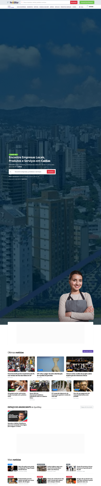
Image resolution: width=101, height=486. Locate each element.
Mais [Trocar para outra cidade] (81, 7)
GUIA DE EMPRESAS (21, 7)
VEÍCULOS (57, 7)
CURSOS (74, 7)
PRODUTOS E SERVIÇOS (66, 7)
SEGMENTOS (30, 7)
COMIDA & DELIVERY (44, 7)
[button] (8, 2)
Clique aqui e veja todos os (18, 179)
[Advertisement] (50, 334)
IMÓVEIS (52, 7)
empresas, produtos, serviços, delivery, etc (24, 176)
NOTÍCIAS (36, 7)
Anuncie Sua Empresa (87, 2)
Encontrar (51, 171)
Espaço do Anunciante (86, 407)
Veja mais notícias (87, 351)
